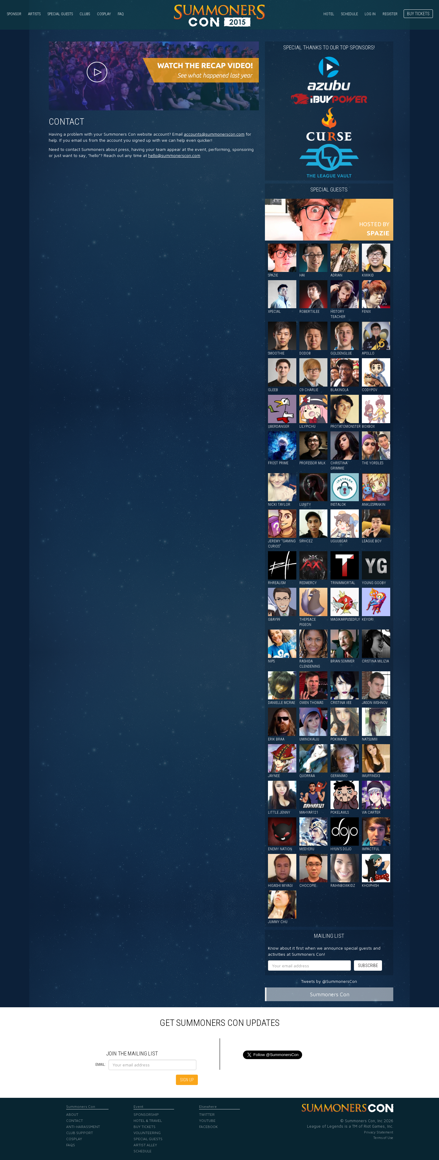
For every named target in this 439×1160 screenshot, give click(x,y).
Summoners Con (329, 994)
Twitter (207, 1114)
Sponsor (14, 14)
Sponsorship (146, 1114)
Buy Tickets (418, 13)
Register (390, 14)
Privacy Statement (378, 1132)
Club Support (79, 1133)
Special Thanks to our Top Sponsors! (329, 47)
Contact (66, 121)
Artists (34, 14)
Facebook (208, 1127)
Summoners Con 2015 (219, 16)
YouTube (207, 1121)
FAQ (121, 14)
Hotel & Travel (148, 1121)
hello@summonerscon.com (174, 155)
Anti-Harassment (83, 1127)
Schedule (349, 14)
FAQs (70, 1145)
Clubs (85, 14)
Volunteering (147, 1133)
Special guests (329, 189)
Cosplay (104, 14)
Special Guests (60, 14)
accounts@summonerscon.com (214, 134)
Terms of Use (383, 1138)
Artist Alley (145, 1145)
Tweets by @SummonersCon (329, 981)
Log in (370, 14)
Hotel (328, 14)
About (72, 1114)
